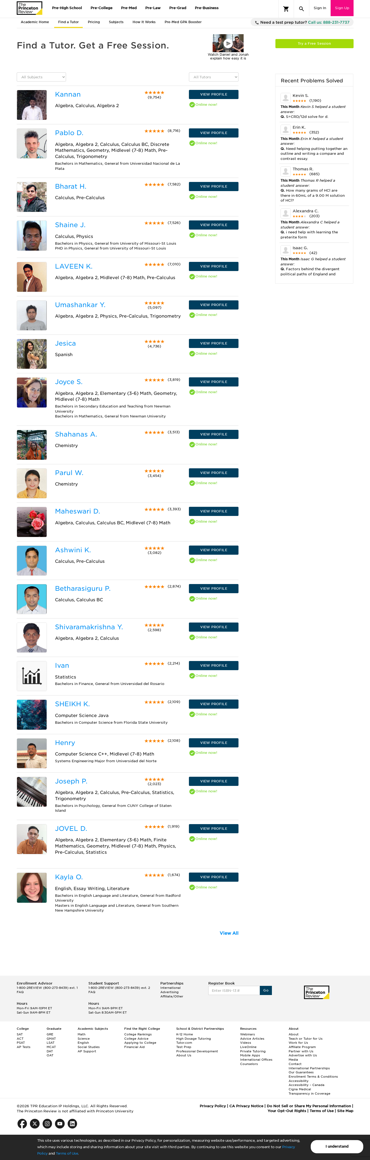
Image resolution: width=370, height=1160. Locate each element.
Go (265, 990)
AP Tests (23, 1047)
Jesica (65, 343)
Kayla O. (69, 877)
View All (229, 933)
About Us (183, 1055)
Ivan (62, 665)
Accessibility (299, 1081)
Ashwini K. (73, 550)
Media (293, 1059)
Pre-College (101, 8)
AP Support (87, 1051)
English (83, 1043)
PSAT (21, 1043)
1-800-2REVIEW (47, 988)
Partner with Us (301, 1051)
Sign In (320, 8)
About (294, 1034)
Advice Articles (252, 1039)
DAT (50, 1051)
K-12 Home (184, 1034)
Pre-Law (153, 8)
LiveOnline (248, 1047)
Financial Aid (134, 1047)
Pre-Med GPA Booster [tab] (183, 22)
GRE (50, 1034)
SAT (20, 1034)
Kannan (68, 94)
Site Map (345, 1111)
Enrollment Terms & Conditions (313, 1076)
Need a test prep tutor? (302, 22)
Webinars (247, 1034)
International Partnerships (309, 1068)
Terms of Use (67, 1153)
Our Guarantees (301, 1072)
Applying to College (140, 1043)
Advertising (169, 992)
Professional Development (197, 1051)
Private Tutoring (253, 1051)
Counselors (249, 1064)
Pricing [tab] (94, 22)
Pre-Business (207, 8)
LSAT (50, 1043)
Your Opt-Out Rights (287, 1111)
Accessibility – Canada (306, 1085)
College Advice (136, 1039)
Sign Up (342, 8)
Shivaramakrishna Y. (89, 627)
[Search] (301, 9)
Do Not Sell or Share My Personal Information (309, 1106)
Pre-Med (129, 8)
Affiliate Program (302, 1047)
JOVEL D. (71, 828)
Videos (245, 1043)
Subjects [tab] (116, 22)
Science (84, 1039)
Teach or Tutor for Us (306, 1039)
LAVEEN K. (73, 266)
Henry (65, 743)
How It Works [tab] (144, 22)
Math (81, 1034)
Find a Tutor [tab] (68, 22)
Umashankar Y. (80, 305)
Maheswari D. (77, 511)
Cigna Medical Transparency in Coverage (309, 1091)
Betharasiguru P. (82, 588)
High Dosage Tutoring (193, 1039)
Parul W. (69, 473)
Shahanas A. (76, 434)
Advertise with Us (303, 1055)
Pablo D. (69, 133)
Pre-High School (67, 8)
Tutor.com (184, 1043)
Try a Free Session (314, 43)
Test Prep (183, 1047)
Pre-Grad (177, 8)
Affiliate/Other (171, 996)
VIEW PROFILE (213, 94)
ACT (20, 1039)
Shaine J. (70, 225)
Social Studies (89, 1047)
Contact (295, 1064)
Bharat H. (70, 186)
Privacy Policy (213, 1106)
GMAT (51, 1039)
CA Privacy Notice (246, 1106)
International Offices (256, 1059)
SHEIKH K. (72, 704)
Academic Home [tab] (35, 22)
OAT (50, 1055)
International (170, 988)
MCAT (51, 1047)
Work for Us (298, 1043)
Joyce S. (68, 382)
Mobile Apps (250, 1055)
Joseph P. (71, 781)
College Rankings (138, 1034)
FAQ (20, 992)
